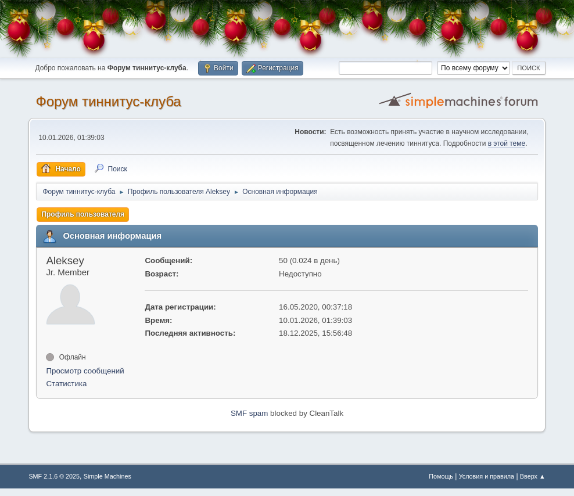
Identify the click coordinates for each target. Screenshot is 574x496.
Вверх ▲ (533, 476)
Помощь (441, 476)
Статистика (66, 383)
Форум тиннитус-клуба (108, 101)
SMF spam (249, 413)
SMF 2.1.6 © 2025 (54, 476)
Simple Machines (107, 476)
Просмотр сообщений (85, 370)
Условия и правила (486, 476)
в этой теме (507, 143)
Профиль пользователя (82, 214)
